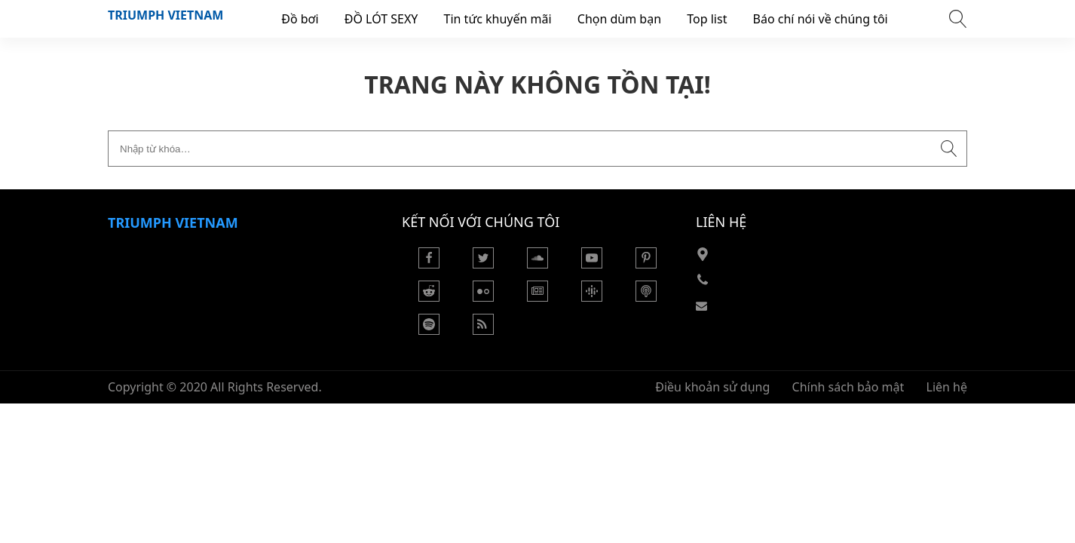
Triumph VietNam (165, 15)
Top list (707, 19)
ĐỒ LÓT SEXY (381, 19)
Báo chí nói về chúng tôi (820, 19)
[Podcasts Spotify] (428, 330)
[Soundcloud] (537, 264)
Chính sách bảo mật (848, 387)
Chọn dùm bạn (619, 19)
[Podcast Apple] (646, 297)
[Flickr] (483, 297)
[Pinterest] (646, 264)
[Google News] (537, 297)
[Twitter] (483, 264)
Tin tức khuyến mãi (498, 19)
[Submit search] (949, 148)
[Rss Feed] (483, 330)
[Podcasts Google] (591, 297)
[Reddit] (428, 297)
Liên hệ (947, 387)
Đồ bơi (299, 19)
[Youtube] (591, 264)
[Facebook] (428, 264)
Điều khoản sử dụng (712, 387)
